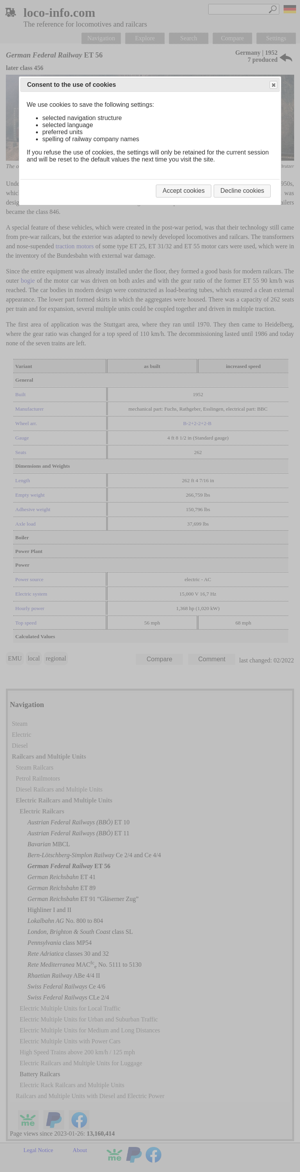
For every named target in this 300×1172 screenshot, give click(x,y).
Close (273, 85)
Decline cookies (242, 190)
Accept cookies (183, 190)
